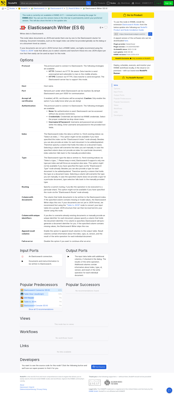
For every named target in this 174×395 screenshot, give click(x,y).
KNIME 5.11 (146, 3)
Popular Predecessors (122, 99)
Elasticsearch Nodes (130, 24)
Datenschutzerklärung (28, 389)
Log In (158, 3)
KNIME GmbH (93, 391)
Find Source (99, 367)
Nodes (111, 3)
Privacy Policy (42, 389)
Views (116, 105)
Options (117, 89)
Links (116, 112)
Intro (116, 85)
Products (99, 3)
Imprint (31, 387)
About (136, 3)
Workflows (124, 3)
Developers (118, 115)
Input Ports (118, 92)
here (126, 41)
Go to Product (132, 15)
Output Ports (119, 95)
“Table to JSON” (27, 51)
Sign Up (168, 3)
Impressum (24, 387)
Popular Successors (122, 102)
